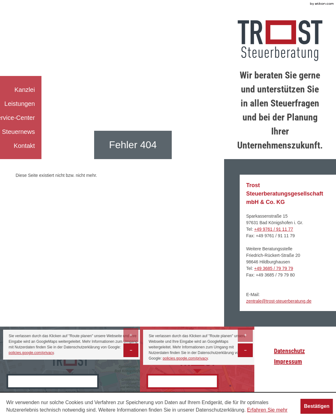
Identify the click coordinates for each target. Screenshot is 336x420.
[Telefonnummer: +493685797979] (273, 268)
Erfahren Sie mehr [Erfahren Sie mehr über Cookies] (267, 410)
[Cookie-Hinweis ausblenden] (316, 406)
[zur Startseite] (280, 41)
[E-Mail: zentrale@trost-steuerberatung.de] (279, 301)
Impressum (288, 361)
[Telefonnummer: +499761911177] (273, 229)
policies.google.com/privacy (31, 353)
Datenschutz (289, 351)
